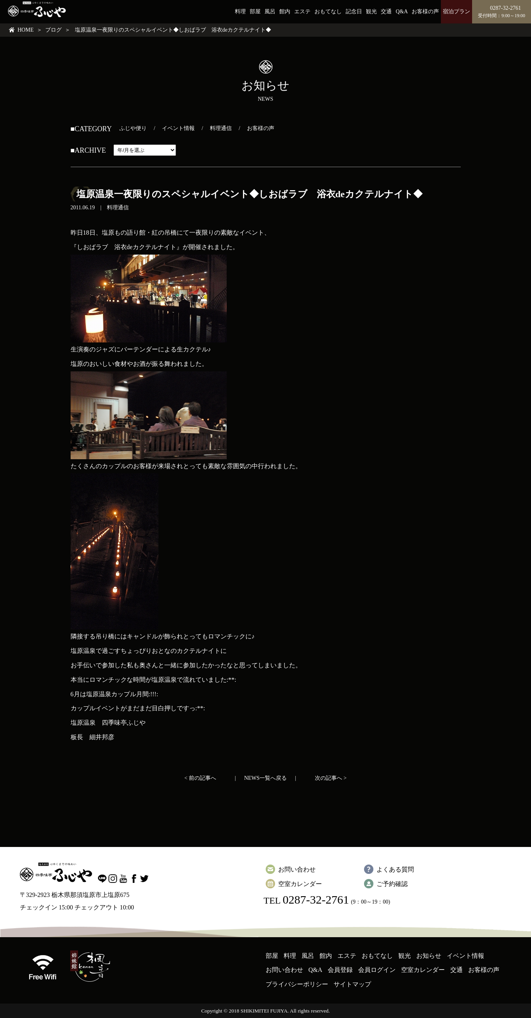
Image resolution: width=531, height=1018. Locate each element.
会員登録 (340, 969)
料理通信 (221, 128)
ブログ (53, 30)
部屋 (255, 11)
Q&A (402, 11)
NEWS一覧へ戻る (265, 778)
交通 (386, 11)
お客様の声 (425, 11)
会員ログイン (377, 969)
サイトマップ (352, 984)
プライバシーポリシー (297, 984)
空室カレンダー (300, 884)
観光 (371, 11)
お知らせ (428, 955)
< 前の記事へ (200, 778)
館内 (284, 11)
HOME (26, 30)
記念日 (354, 11)
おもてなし (328, 11)
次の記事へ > (330, 778)
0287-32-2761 (315, 899)
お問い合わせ (297, 869)
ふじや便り (133, 128)
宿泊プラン (456, 11)
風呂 (270, 11)
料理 (240, 11)
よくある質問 (395, 869)
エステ (302, 11)
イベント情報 (178, 128)
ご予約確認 (392, 884)
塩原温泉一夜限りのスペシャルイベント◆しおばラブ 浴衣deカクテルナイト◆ (249, 194)
